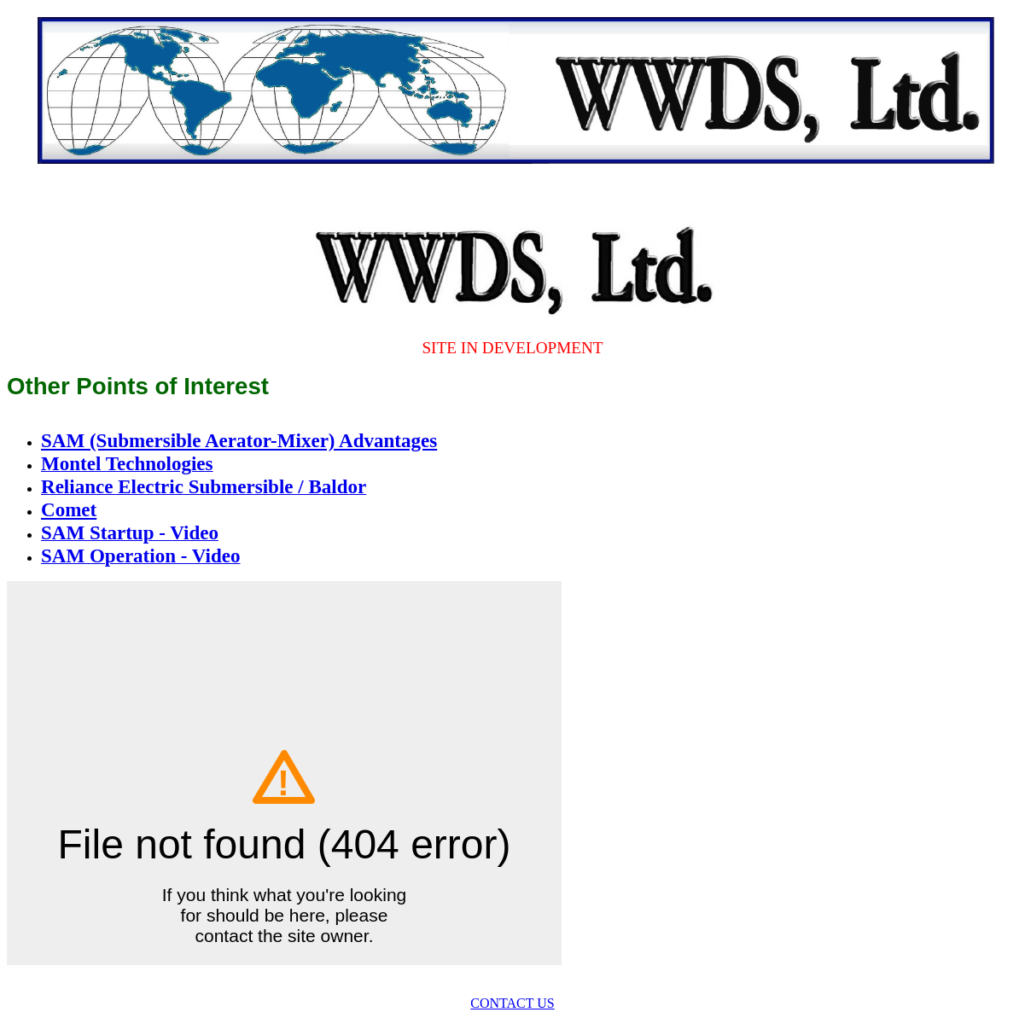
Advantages (388, 440)
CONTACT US (512, 1003)
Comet (68, 509)
